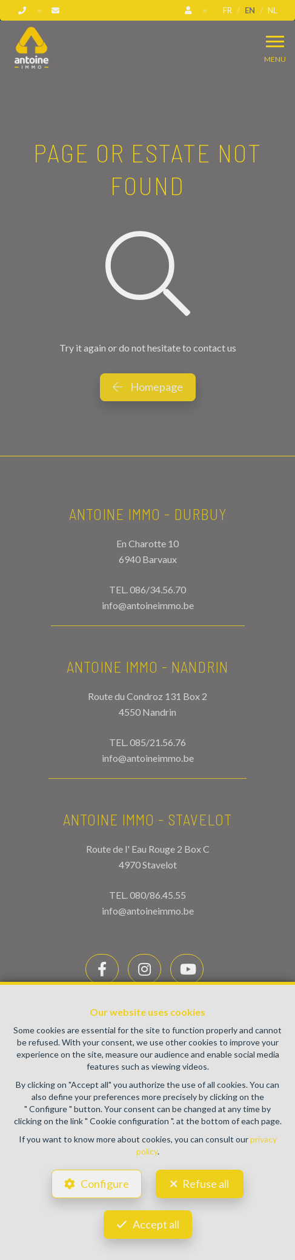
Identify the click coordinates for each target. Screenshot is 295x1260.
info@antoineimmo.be (148, 605)
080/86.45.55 (158, 895)
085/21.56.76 (158, 742)
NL (272, 10)
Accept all (156, 1224)
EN (250, 10)
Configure (105, 1183)
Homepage (148, 386)
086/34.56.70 (158, 589)
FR (227, 10)
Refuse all (205, 1183)
